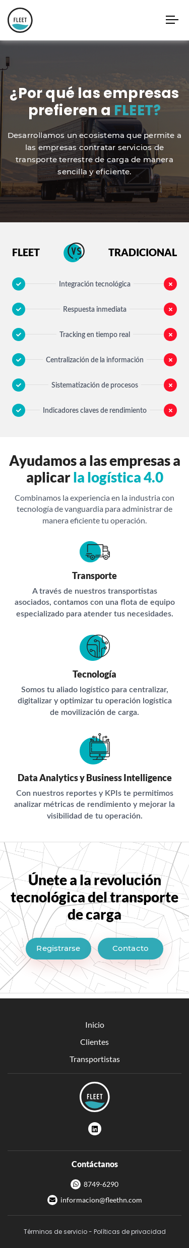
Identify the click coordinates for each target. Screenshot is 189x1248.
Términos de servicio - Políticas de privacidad (95, 1231)
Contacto (130, 948)
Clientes (94, 1041)
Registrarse (58, 948)
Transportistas (95, 1059)
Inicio (94, 1024)
